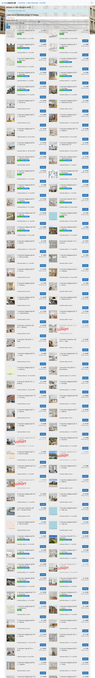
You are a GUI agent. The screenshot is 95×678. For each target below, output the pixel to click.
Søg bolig (21, 3)
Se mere (43, 40)
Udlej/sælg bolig (32, 3)
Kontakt (42, 3)
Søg (8, 27)
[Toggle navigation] (92, 2)
